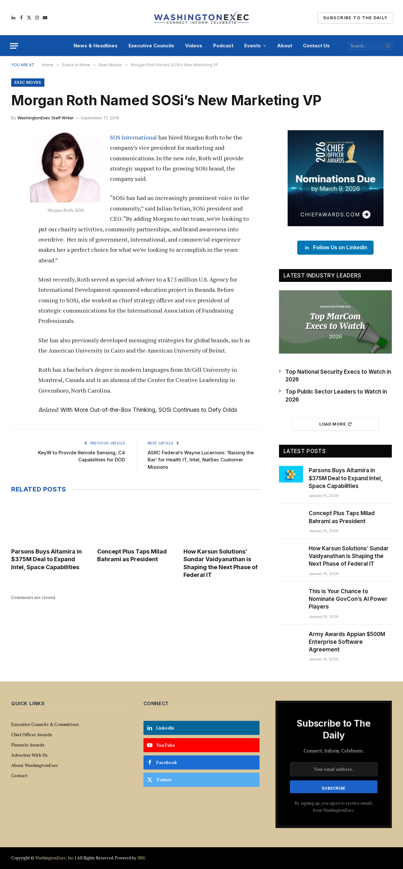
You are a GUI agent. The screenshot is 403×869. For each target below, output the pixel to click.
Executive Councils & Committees (45, 724)
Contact (19, 775)
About (284, 46)
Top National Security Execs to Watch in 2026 (338, 376)
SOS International (133, 137)
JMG (141, 858)
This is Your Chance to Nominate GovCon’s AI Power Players (348, 599)
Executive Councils (151, 46)
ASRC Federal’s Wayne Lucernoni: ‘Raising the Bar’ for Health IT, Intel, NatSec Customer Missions (201, 460)
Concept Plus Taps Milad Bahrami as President (132, 555)
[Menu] (14, 46)
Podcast (223, 46)
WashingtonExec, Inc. (54, 858)
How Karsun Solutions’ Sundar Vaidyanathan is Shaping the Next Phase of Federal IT (220, 563)
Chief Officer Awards (31, 734)
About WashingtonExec (34, 765)
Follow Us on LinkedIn (336, 247)
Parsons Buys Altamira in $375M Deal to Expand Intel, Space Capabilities (46, 559)
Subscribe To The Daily (355, 17)
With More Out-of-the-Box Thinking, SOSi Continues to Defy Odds (148, 409)
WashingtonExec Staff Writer (45, 117)
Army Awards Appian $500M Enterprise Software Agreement (347, 642)
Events (252, 46)
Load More (335, 424)
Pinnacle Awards (27, 745)
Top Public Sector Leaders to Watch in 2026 (336, 395)
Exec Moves (27, 82)
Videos (193, 46)
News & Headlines (96, 46)
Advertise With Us (29, 755)
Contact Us (316, 46)
